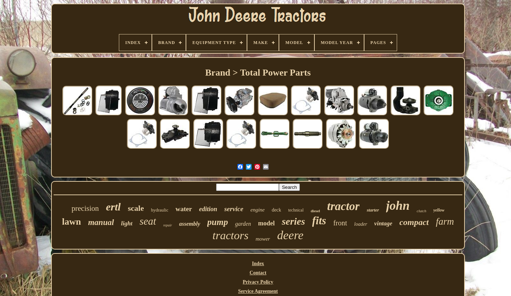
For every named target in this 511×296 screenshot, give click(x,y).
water (183, 209)
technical (295, 210)
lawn (71, 221)
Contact (257, 272)
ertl (113, 207)
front (340, 223)
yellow (438, 210)
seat (147, 221)
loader (360, 224)
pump (217, 222)
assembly (189, 224)
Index (258, 263)
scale (136, 208)
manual (101, 222)
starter (373, 210)
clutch (421, 211)
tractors (230, 235)
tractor (343, 206)
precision (85, 208)
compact (414, 222)
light (126, 223)
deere (290, 235)
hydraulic (159, 210)
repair (167, 225)
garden (243, 224)
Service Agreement (258, 291)
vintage (383, 223)
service (233, 209)
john (398, 206)
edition (208, 209)
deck (276, 210)
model (266, 223)
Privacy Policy (258, 282)
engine (258, 210)
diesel (315, 211)
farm (445, 221)
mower (263, 239)
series (293, 221)
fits (319, 220)
